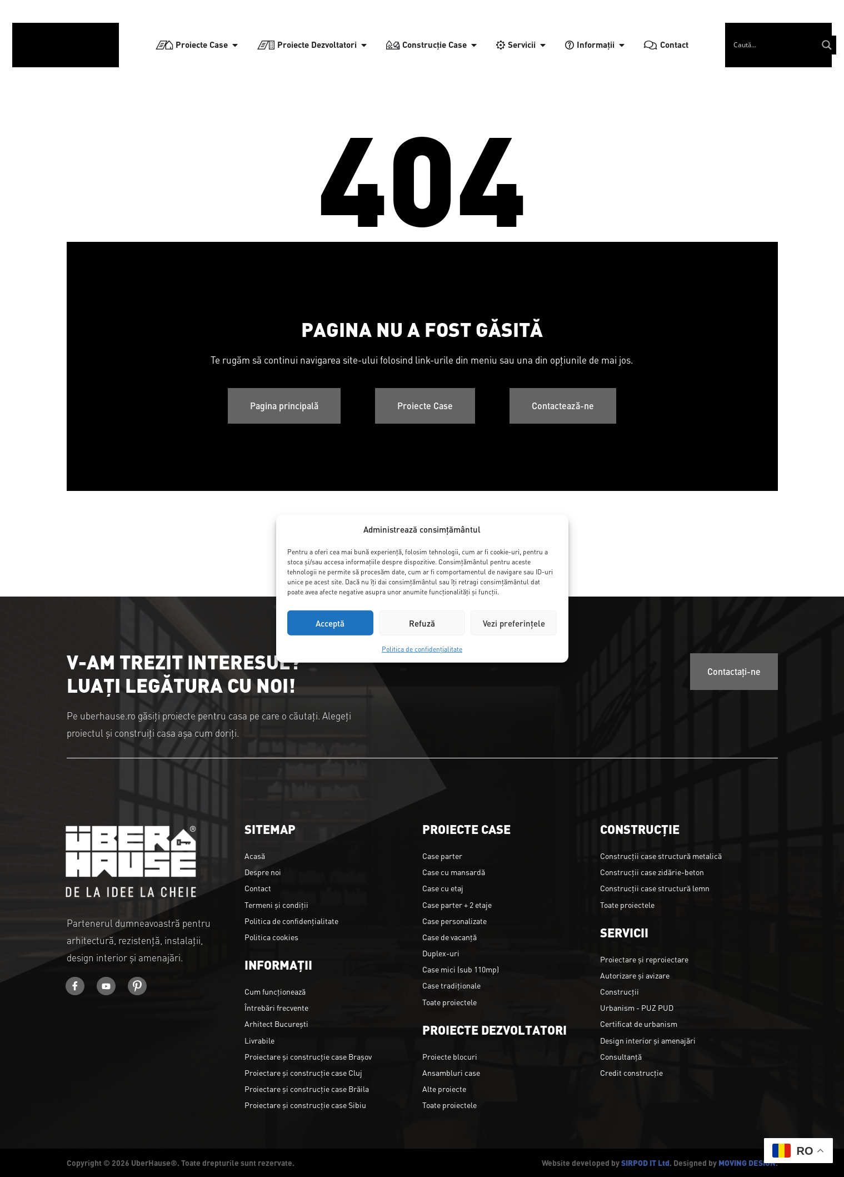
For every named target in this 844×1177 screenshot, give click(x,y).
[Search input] (783, 38)
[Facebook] (77, 988)
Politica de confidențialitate (422, 648)
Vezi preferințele (514, 622)
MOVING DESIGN (747, 1162)
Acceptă (330, 622)
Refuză (422, 622)
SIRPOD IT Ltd (645, 1162)
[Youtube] (111, 988)
